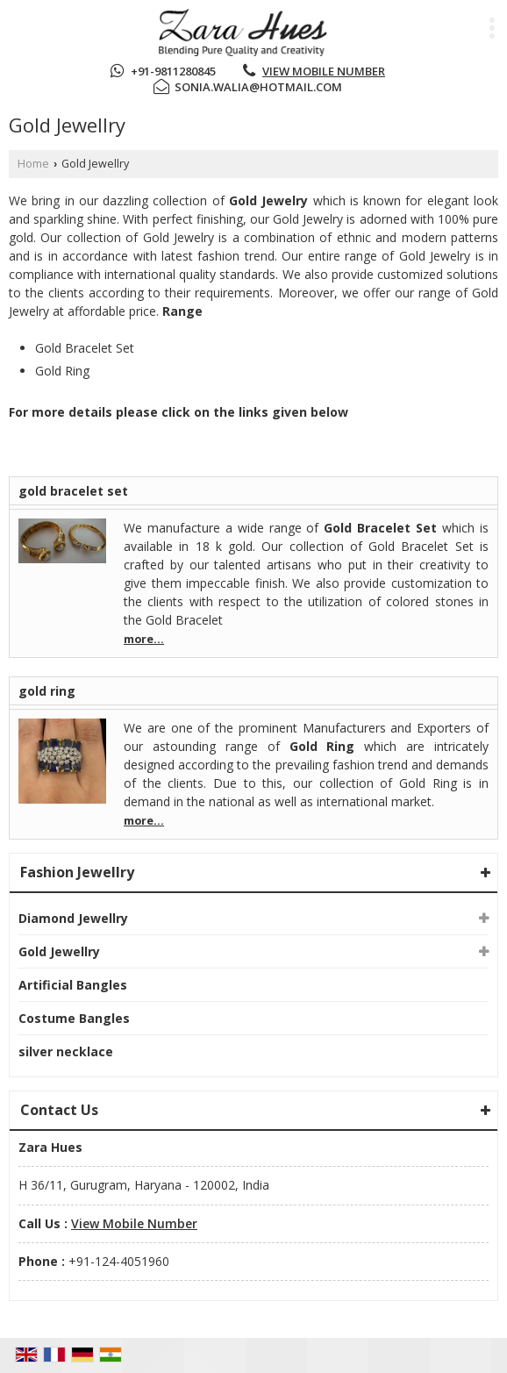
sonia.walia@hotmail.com (258, 87)
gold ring (46, 691)
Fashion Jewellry (77, 872)
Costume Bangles (74, 1018)
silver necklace (65, 1051)
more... (144, 639)
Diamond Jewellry (73, 918)
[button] (323, 71)
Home (33, 163)
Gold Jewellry (59, 951)
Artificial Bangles (72, 984)
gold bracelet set (73, 491)
